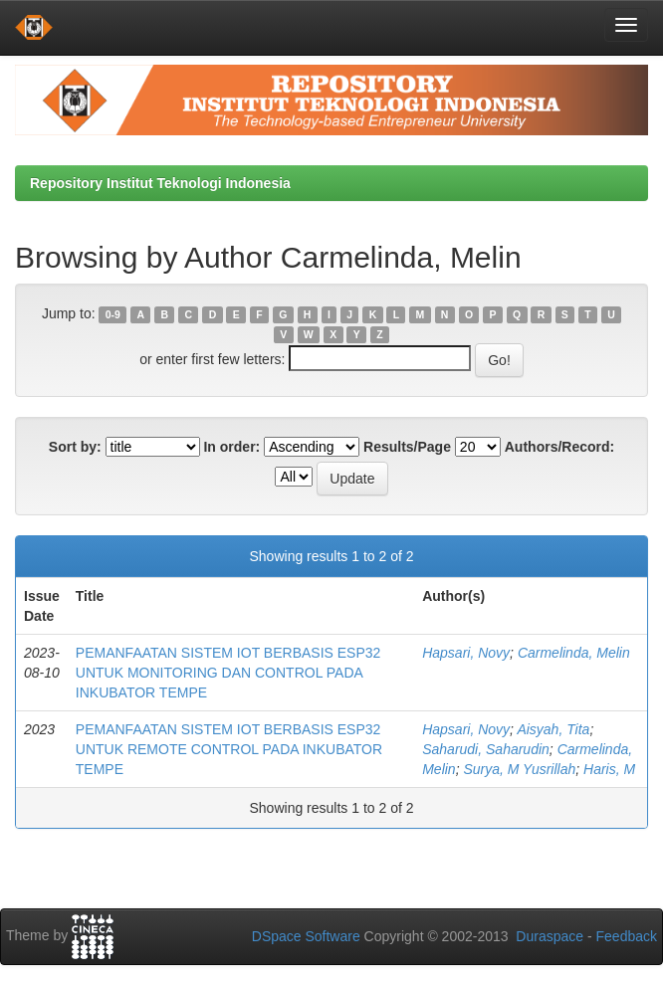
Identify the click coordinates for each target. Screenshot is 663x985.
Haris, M (609, 769)
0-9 (113, 314)
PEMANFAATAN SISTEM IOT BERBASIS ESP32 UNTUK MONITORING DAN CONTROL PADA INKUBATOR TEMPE (228, 672)
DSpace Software (306, 936)
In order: (231, 447)
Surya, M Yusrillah (519, 769)
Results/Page (407, 447)
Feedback (626, 936)
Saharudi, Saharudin (486, 749)
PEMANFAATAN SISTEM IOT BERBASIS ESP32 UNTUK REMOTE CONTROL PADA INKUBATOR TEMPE (229, 749)
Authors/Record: (559, 447)
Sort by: (75, 447)
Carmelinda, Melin (574, 653)
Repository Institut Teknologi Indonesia (160, 183)
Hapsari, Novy (466, 653)
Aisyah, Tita (553, 729)
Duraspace (549, 936)
